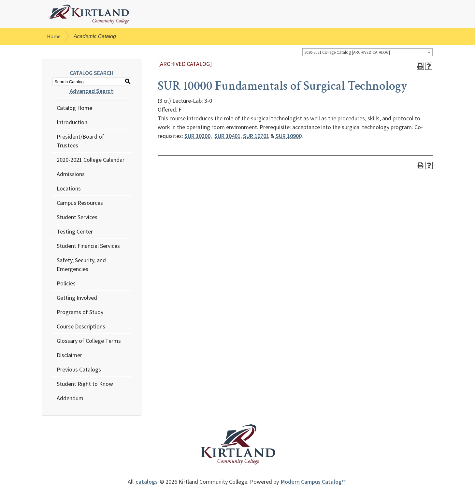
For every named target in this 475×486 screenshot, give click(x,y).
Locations (69, 188)
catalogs (147, 481)
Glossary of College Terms (89, 340)
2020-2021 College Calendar (90, 159)
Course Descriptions (81, 326)
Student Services (77, 217)
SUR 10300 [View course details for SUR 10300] (197, 136)
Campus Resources (80, 202)
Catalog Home (74, 108)
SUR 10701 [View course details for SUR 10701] (256, 136)
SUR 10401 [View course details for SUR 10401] (227, 136)
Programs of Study (80, 312)
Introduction (72, 122)
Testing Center (75, 231)
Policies (66, 283)
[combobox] (367, 52)
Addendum (70, 398)
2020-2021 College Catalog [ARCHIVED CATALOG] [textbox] (347, 52)
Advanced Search (92, 91)
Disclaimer (69, 355)
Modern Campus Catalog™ (313, 481)
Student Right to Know (85, 383)
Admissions (71, 174)
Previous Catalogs (79, 369)
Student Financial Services (88, 246)
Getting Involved (77, 297)
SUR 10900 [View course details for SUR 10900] (289, 136)
